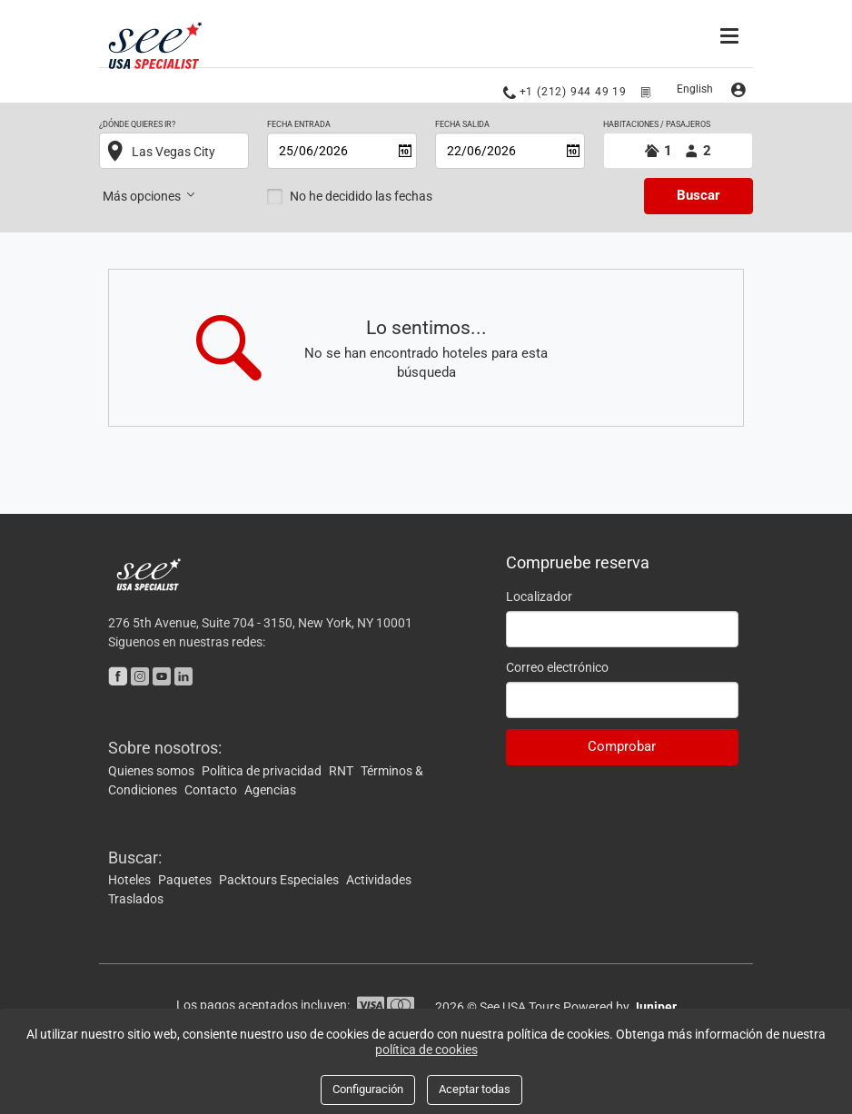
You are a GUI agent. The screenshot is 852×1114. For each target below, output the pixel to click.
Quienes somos (152, 771)
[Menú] (731, 33)
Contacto (212, 790)
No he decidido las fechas (361, 196)
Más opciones (150, 195)
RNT (342, 771)
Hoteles (131, 879)
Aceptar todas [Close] (474, 1089)
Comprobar (622, 746)
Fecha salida (462, 125)
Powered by (620, 1007)
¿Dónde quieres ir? (137, 125)
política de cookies (426, 1049)
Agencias (270, 790)
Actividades (378, 879)
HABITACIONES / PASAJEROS (656, 125)
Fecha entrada (299, 125)
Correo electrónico (557, 667)
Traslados (135, 899)
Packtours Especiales (280, 879)
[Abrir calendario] (405, 151)
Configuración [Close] (367, 1089)
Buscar (698, 195)
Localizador (539, 596)
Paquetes (186, 879)
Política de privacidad (263, 771)
